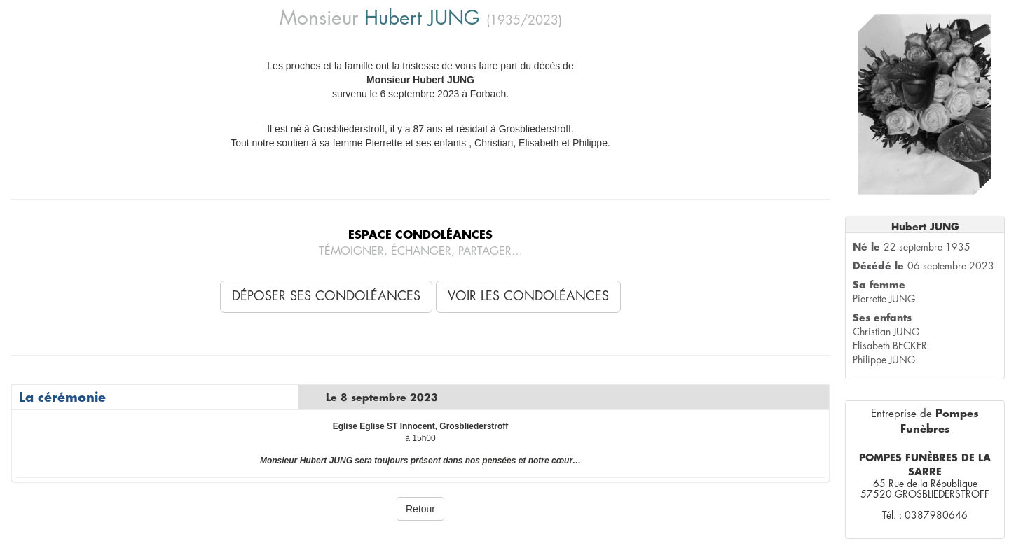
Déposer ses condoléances (326, 296)
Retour (420, 508)
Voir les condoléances (528, 296)
